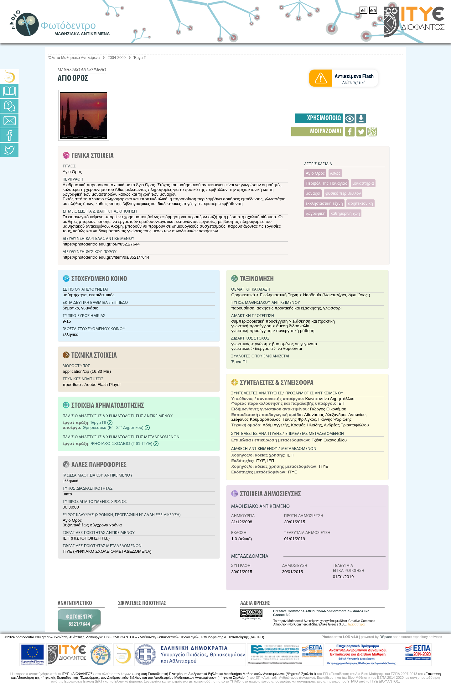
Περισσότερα (356, 624)
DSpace (386, 637)
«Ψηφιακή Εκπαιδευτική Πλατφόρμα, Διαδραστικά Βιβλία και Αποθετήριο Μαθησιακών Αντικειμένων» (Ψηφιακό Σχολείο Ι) (224, 674)
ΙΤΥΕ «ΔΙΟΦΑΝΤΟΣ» (78, 674)
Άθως (335, 173)
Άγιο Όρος (315, 173)
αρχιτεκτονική (360, 203)
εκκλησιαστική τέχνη (324, 203)
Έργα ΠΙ (141, 57)
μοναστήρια (363, 183)
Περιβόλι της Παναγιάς (326, 183)
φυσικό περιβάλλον (343, 193)
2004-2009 (117, 57)
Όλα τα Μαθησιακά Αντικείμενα (74, 57)
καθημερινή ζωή (345, 213)
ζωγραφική (315, 213)
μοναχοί (313, 193)
